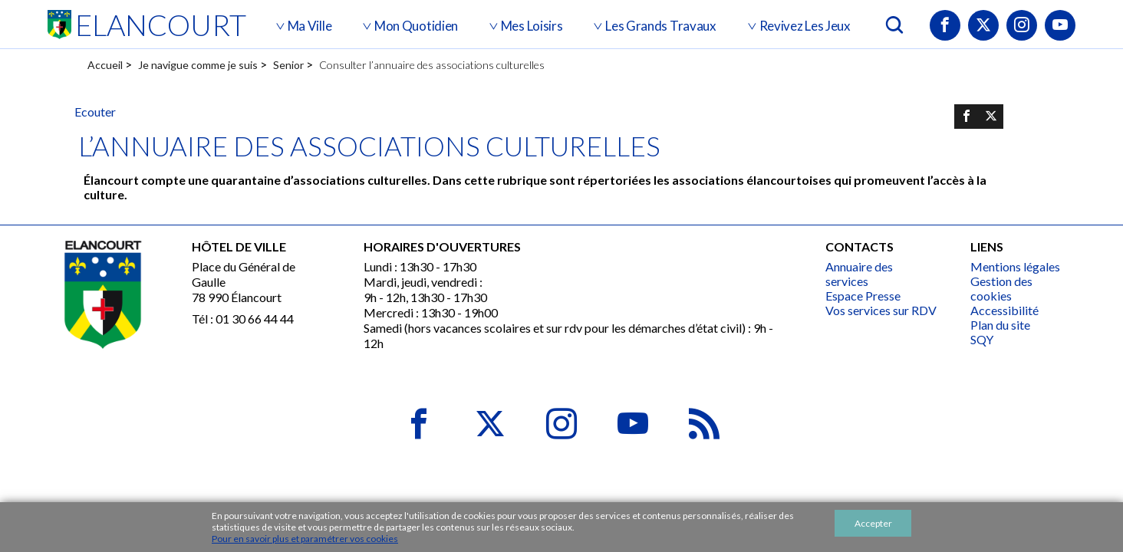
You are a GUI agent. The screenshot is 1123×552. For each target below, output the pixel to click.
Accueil (105, 64)
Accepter (873, 523)
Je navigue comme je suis (198, 64)
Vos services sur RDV (881, 310)
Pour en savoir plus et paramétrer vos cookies (305, 538)
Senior (288, 64)
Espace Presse (863, 295)
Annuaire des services (859, 273)
